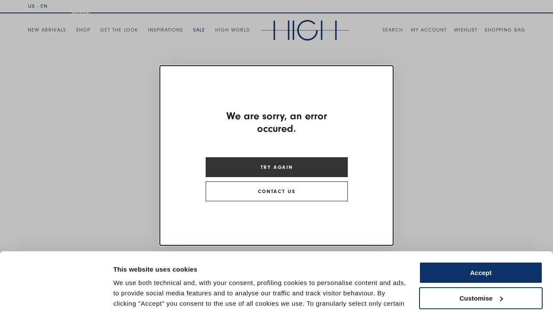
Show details (133, 294)
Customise (481, 244)
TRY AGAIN (277, 167)
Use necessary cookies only (481, 269)
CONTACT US (276, 191)
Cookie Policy (355, 270)
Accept (481, 218)
